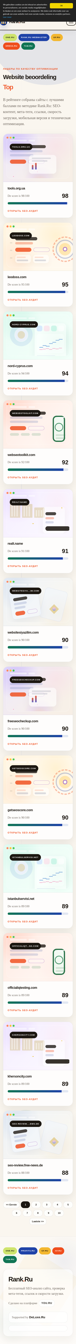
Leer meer (7, 17)
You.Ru (46, 1303)
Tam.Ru (28, 46)
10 (59, 1213)
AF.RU (58, 1251)
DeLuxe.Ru (37, 1317)
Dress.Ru (11, 46)
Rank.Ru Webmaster (34, 37)
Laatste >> (38, 1221)
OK (61, 5)
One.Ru (10, 37)
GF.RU (57, 37)
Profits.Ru (28, 1251)
